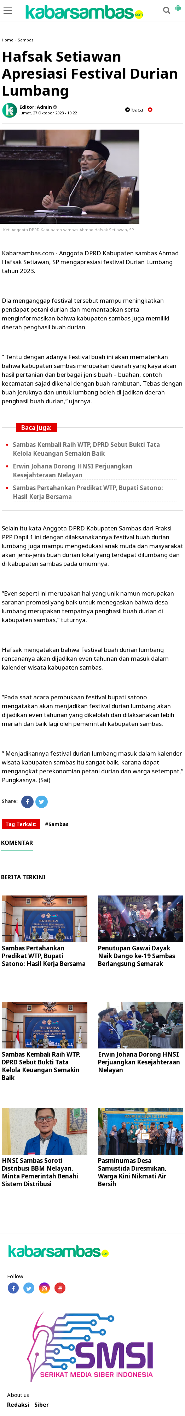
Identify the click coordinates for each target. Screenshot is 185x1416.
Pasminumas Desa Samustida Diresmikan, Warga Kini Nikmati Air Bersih (132, 1172)
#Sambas (57, 824)
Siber (41, 1405)
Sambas (26, 39)
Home (7, 39)
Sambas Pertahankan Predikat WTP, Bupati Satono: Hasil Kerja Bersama (44, 956)
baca (134, 110)
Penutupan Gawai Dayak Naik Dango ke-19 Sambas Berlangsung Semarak (136, 956)
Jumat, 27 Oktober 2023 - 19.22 (48, 112)
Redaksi (18, 1405)
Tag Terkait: (20, 824)
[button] (177, 4)
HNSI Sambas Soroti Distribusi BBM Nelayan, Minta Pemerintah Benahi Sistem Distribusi (40, 1172)
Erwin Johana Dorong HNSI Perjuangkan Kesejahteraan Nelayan (73, 470)
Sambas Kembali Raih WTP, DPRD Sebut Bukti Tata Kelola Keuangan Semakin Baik (86, 448)
